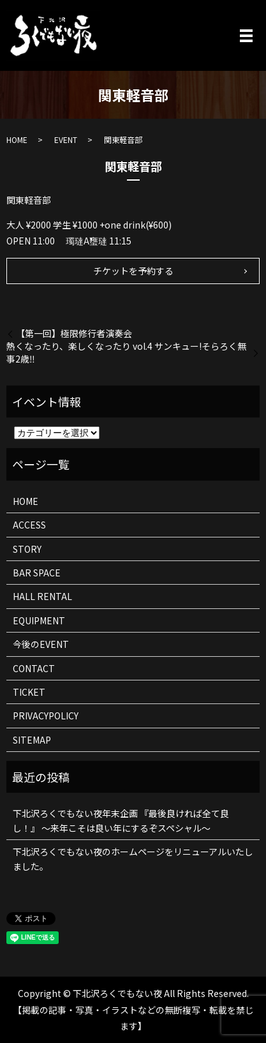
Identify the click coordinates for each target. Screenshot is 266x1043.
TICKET (29, 692)
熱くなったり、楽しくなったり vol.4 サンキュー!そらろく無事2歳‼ (126, 352)
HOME (16, 139)
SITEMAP (32, 739)
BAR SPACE (37, 572)
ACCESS (29, 524)
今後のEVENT (41, 644)
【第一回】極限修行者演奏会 (74, 333)
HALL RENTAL (42, 596)
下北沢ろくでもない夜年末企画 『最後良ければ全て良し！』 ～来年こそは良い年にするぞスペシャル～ (121, 820)
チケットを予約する (133, 270)
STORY (27, 549)
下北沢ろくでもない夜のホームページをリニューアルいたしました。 (133, 858)
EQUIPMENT (39, 620)
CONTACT (34, 668)
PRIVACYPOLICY (45, 715)
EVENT (65, 139)
